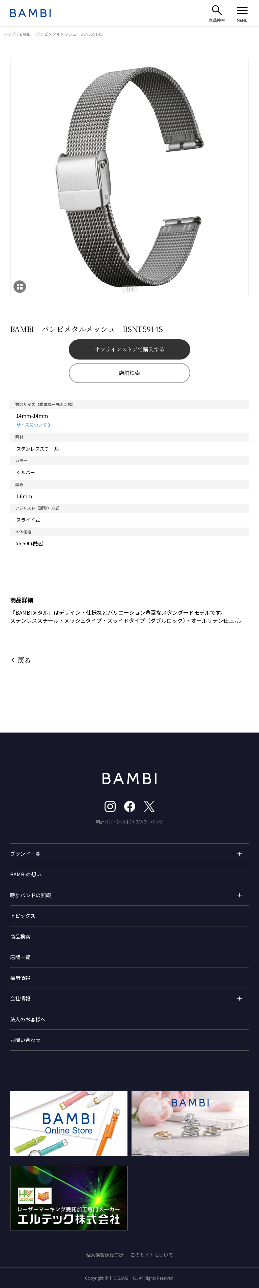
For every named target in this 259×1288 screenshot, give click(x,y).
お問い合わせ (25, 1039)
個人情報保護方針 (105, 1254)
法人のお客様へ (28, 1019)
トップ (9, 34)
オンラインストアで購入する (129, 349)
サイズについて (31, 424)
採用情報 (20, 977)
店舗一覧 (20, 956)
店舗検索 (129, 373)
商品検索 (20, 936)
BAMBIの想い (25, 874)
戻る (24, 660)
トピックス (22, 915)
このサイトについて (152, 1254)
